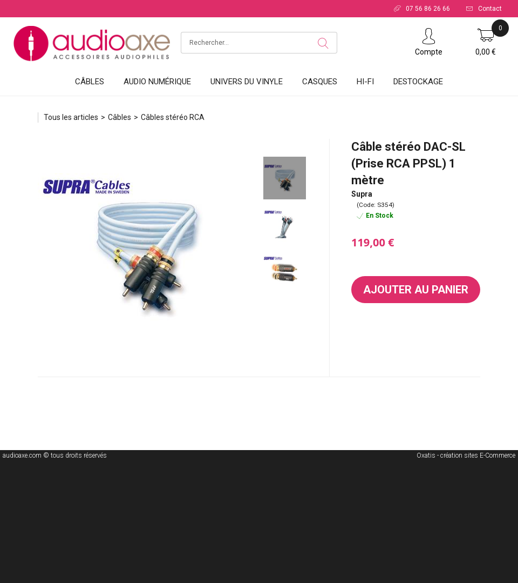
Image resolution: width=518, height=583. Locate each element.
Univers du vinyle (246, 81)
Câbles (89, 81)
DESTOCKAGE (418, 81)
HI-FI (365, 81)
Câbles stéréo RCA (173, 117)
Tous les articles (71, 117)
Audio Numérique (157, 81)
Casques (319, 81)
